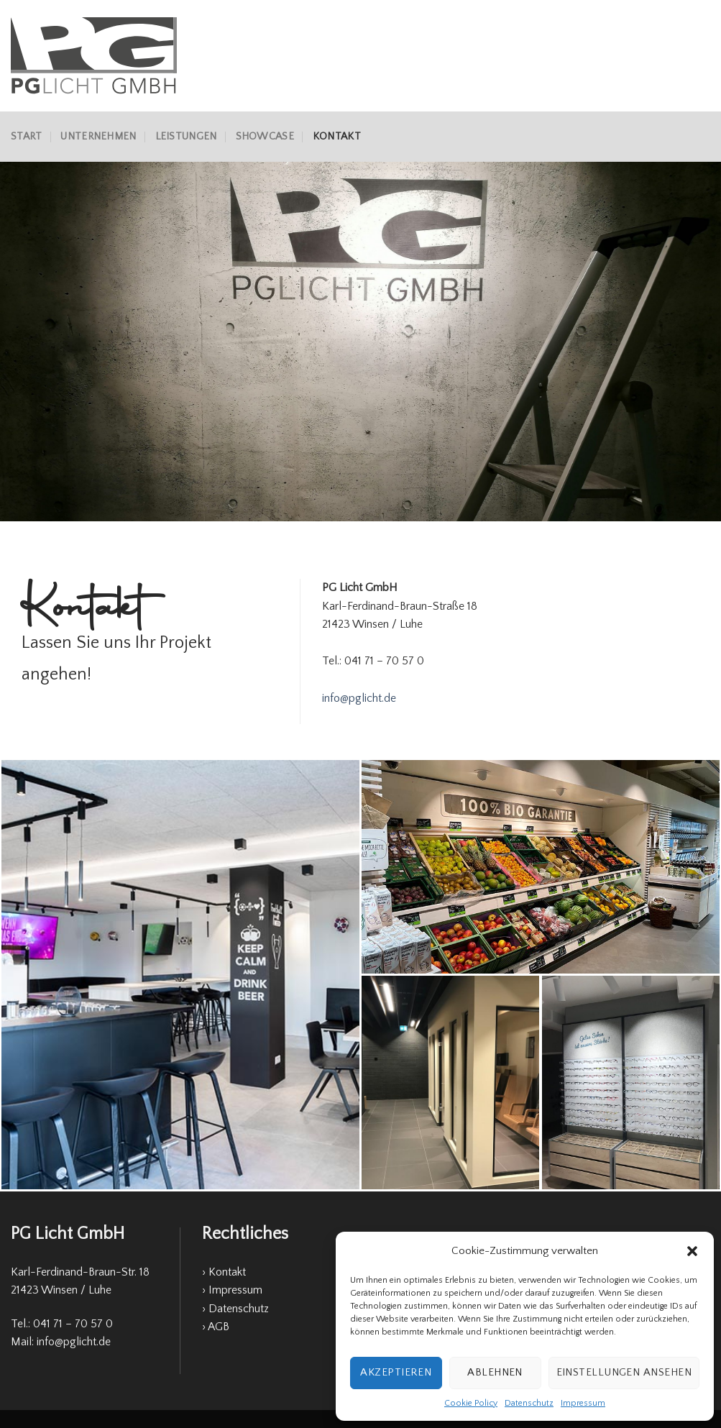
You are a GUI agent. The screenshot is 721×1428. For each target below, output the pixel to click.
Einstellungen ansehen (624, 1372)
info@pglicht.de (359, 698)
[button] (692, 1251)
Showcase (265, 136)
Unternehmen (98, 136)
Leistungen (186, 136)
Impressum (583, 1403)
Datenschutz (529, 1403)
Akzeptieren (395, 1372)
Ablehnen (495, 1372)
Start (26, 136)
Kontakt (337, 136)
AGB (218, 1326)
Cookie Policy (470, 1403)
